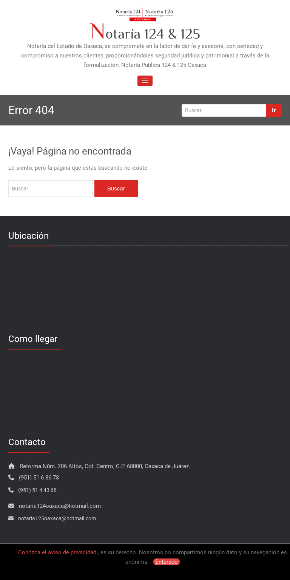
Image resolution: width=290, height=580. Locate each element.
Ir (274, 110)
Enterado (166, 561)
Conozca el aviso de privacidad (57, 552)
